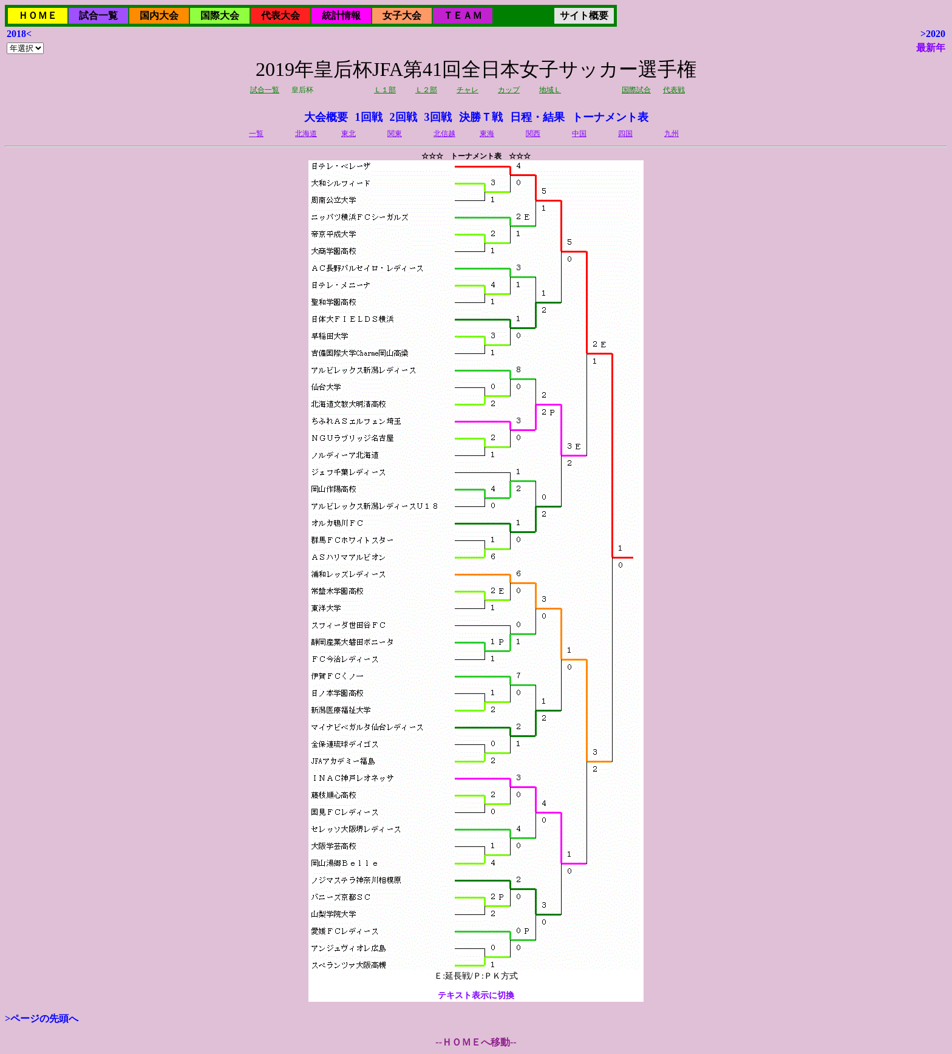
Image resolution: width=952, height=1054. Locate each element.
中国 (579, 133)
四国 (625, 133)
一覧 (256, 133)
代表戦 (674, 90)
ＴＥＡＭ (462, 15)
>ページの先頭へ (41, 1018)
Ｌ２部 (426, 90)
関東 (394, 133)
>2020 (932, 34)
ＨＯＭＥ (37, 15)
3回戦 (438, 117)
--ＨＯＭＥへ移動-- (475, 1042)
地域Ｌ (550, 90)
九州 (671, 133)
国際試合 (636, 90)
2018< (19, 34)
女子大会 (401, 15)
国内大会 (159, 15)
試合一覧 (98, 15)
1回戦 (368, 117)
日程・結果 (537, 117)
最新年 (930, 47)
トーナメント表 (610, 117)
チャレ (467, 90)
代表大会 (280, 15)
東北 (348, 133)
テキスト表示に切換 (476, 995)
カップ (509, 90)
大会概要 (326, 117)
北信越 (444, 133)
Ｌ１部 (385, 90)
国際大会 (219, 15)
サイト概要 (584, 15)
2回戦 (403, 117)
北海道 (306, 133)
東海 (487, 133)
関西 (533, 133)
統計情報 (341, 15)
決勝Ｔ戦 (481, 117)
